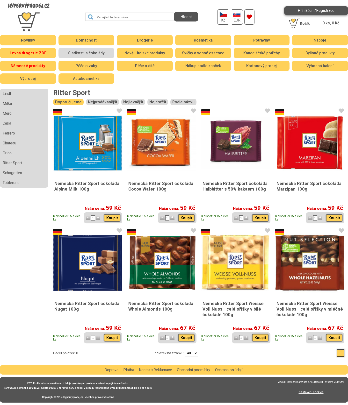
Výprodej (28, 78)
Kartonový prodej (261, 66)
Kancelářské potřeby (261, 53)
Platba (128, 370)
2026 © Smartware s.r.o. (300, 382)
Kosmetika (203, 40)
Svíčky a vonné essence (203, 53)
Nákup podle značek (203, 66)
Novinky (28, 40)
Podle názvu (183, 102)
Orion (7, 153)
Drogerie (145, 40)
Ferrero (9, 133)
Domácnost (86, 40)
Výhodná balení (320, 66)
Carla (7, 123)
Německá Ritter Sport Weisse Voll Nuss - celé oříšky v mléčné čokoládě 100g (309, 309)
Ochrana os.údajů (229, 370)
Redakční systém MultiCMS (329, 382)
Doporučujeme (68, 102)
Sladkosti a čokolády (86, 53)
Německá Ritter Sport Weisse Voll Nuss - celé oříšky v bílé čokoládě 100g (233, 309)
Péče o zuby (86, 66)
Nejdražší (157, 102)
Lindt (7, 93)
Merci (7, 113)
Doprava (111, 370)
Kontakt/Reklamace (155, 370)
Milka (7, 103)
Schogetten (12, 173)
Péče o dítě (145, 66)
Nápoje (320, 40)
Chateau (9, 143)
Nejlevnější (133, 102)
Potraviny (261, 40)
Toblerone (11, 182)
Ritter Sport (12, 163)
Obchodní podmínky (193, 370)
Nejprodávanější (102, 102)
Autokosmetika (86, 78)
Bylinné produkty (320, 53)
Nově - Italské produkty (144, 53)
